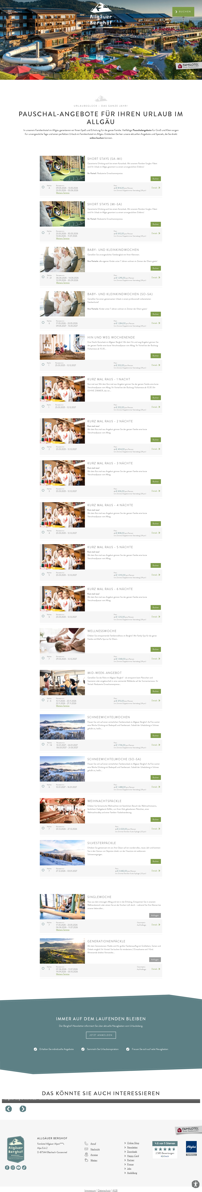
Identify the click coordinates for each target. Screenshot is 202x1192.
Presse (130, 1164)
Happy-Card (133, 1156)
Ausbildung (132, 1173)
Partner (130, 1160)
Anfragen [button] (155, 915)
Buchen (185, 11)
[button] (15, 11)
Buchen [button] (156, 178)
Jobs (129, 1168)
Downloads (132, 1151)
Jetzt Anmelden (101, 1035)
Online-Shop (133, 1143)
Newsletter (132, 1147)
